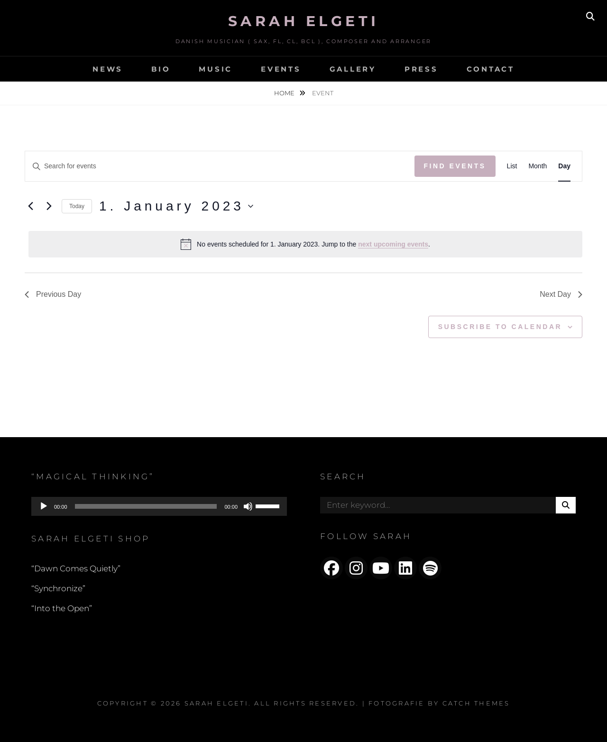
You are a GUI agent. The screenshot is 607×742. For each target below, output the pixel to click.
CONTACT (491, 68)
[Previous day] (30, 206)
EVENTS (281, 68)
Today (76, 206)
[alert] (305, 244)
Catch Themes (476, 703)
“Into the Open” (61, 608)
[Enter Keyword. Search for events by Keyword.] (219, 166)
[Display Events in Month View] (537, 166)
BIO (160, 68)
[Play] (43, 506)
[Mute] (248, 506)
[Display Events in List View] (512, 166)
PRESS (421, 68)
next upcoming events (393, 244)
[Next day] (49, 206)
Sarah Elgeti (303, 21)
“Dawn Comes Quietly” (75, 568)
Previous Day (53, 294)
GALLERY (353, 68)
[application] (159, 506)
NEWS (107, 68)
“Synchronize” (58, 588)
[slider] (146, 506)
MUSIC (215, 68)
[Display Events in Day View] (564, 166)
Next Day (561, 294)
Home (285, 93)
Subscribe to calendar (500, 326)
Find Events (455, 166)
